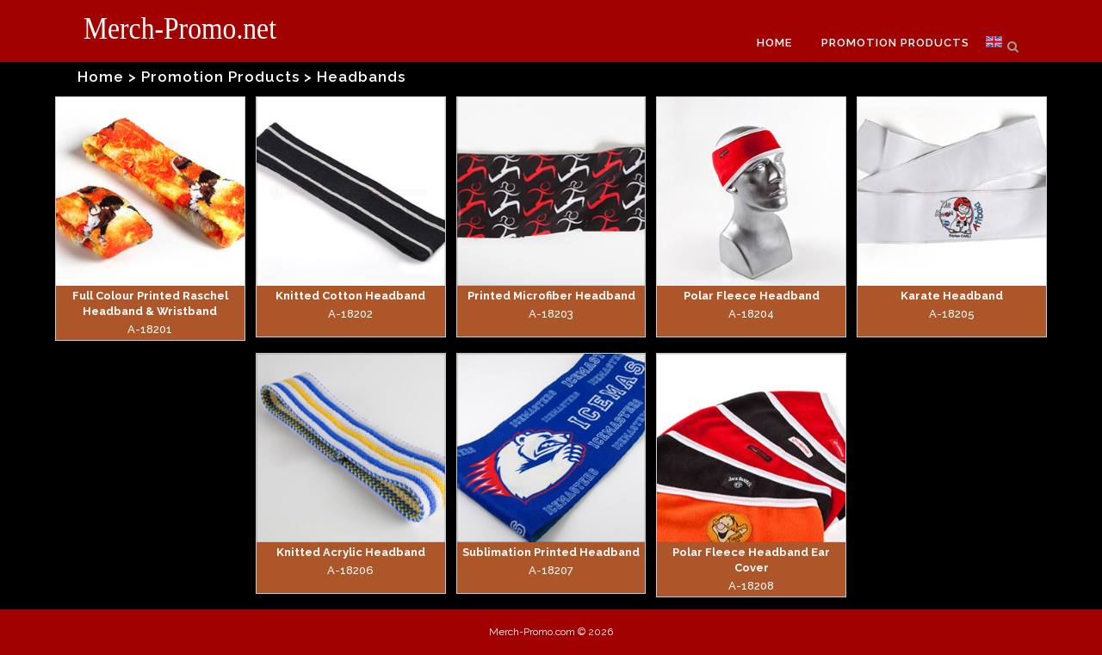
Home (100, 76)
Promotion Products (220, 76)
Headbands (361, 76)
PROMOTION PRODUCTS (895, 42)
